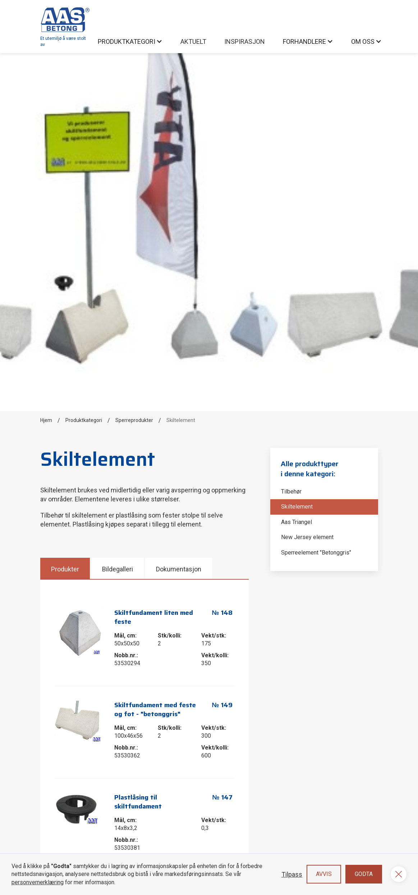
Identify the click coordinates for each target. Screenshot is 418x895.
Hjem (46, 420)
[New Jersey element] (324, 537)
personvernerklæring (38, 882)
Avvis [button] (324, 874)
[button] (130, 41)
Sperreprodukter (134, 420)
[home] (65, 26)
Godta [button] (364, 874)
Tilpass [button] (291, 874)
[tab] (65, 568)
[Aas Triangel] (324, 522)
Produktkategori (83, 420)
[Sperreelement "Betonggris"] (324, 552)
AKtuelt (193, 41)
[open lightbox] (79, 632)
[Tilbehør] (324, 491)
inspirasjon (244, 41)
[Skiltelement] (324, 506)
